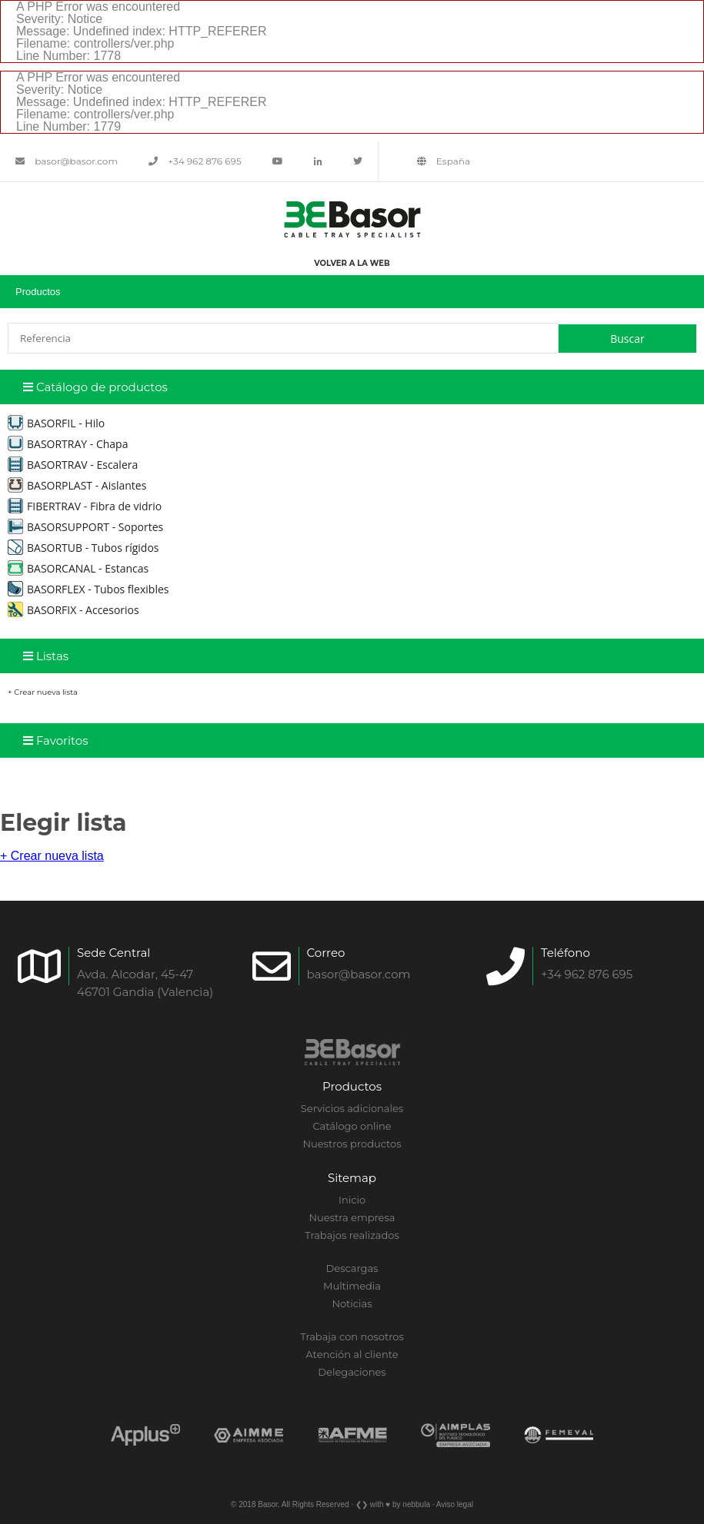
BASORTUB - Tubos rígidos (83, 547)
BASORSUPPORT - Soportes (85, 527)
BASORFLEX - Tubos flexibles (88, 589)
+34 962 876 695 (195, 161)
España (443, 161)
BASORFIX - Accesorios (73, 610)
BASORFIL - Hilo (56, 423)
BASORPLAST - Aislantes (77, 485)
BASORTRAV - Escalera (73, 464)
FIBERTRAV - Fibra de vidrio (85, 506)
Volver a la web (351, 263)
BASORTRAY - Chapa (68, 444)
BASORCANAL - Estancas (78, 568)
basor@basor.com (66, 161)
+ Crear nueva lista (43, 692)
